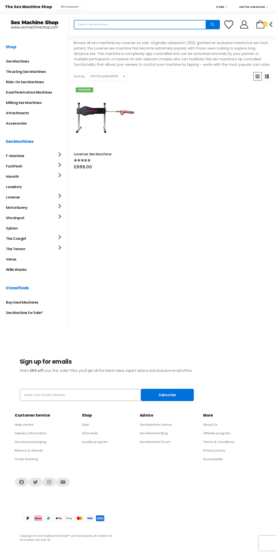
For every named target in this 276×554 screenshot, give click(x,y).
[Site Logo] (34, 24)
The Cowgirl (16, 238)
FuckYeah (14, 166)
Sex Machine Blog (154, 433)
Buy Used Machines (22, 302)
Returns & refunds (29, 450)
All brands (90, 433)
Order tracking (26, 459)
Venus (11, 259)
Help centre (24, 424)
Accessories (16, 123)
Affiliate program (216, 433)
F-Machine (15, 155)
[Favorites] (229, 24)
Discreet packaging (30, 442)
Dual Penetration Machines (29, 92)
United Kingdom (249, 7)
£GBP (220, 7)
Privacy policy (214, 450)
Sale (85, 424)
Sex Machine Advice (156, 424)
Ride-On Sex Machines (25, 82)
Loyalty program (95, 442)
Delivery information (31, 433)
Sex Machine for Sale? (24, 312)
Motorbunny (16, 207)
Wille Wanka (16, 269)
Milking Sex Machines (24, 102)
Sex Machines (17, 61)
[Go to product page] (105, 116)
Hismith (12, 176)
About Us (210, 424)
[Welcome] (244, 24)
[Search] (212, 24)
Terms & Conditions (218, 442)
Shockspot (15, 217)
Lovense (13, 197)
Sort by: (80, 76)
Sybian (11, 228)
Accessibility (213, 459)
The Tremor (15, 248)
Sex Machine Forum (155, 442)
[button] (257, 76)
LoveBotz (14, 186)
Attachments (17, 113)
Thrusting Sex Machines (26, 71)
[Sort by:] (107, 76)
